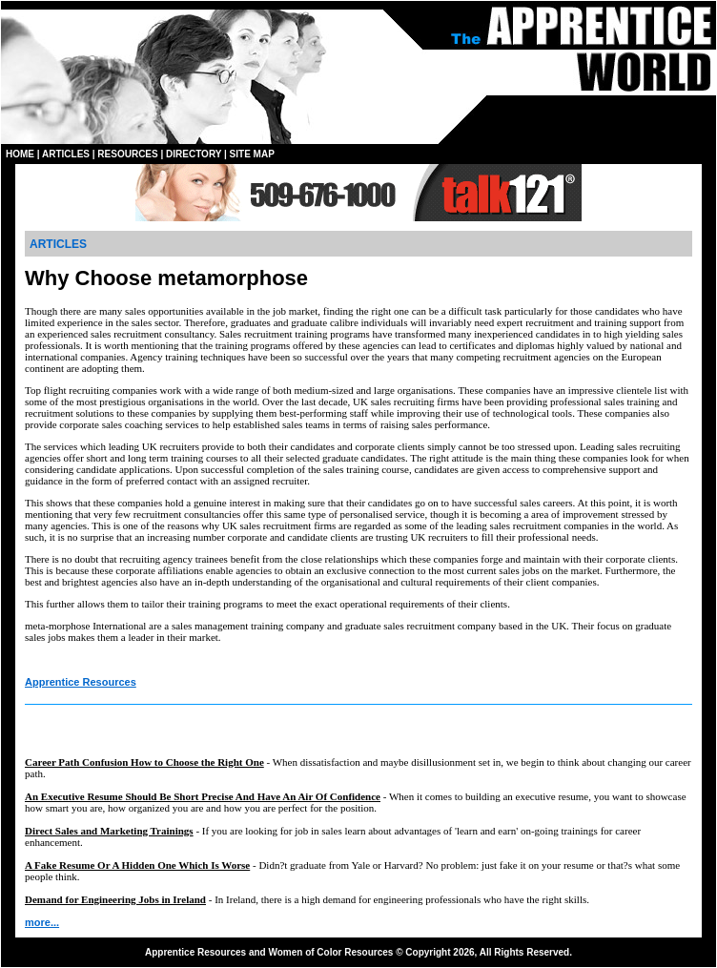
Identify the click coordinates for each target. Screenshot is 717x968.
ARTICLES (66, 154)
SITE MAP (252, 154)
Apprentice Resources (80, 682)
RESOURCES (127, 154)
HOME (20, 154)
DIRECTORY (193, 154)
